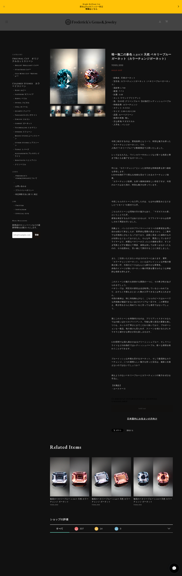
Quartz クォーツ (23, 111)
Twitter (19, 205)
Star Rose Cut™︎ (23, 69)
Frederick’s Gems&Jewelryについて (26, 177)
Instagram (21, 209)
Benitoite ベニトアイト (26, 160)
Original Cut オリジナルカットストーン (25, 60)
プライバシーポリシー (24, 190)
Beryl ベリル (21, 98)
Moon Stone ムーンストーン (27, 137)
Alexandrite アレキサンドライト (27, 154)
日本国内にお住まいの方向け (142, 419)
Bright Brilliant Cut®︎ (27, 65)
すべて (59, 528)
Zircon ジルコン (22, 119)
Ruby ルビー (20, 90)
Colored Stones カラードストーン (26, 85)
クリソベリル (20, 164)
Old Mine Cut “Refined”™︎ (26, 75)
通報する (130, 430)
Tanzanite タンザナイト (26, 115)
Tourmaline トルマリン (26, 127)
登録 (37, 235)
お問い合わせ (21, 186)
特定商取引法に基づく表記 (26, 194)
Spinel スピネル (22, 103)
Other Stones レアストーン (27, 144)
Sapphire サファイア (24, 94)
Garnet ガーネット (23, 123)
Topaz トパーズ (22, 149)
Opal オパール (21, 107)
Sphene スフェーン (23, 132)
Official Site (22, 213)
